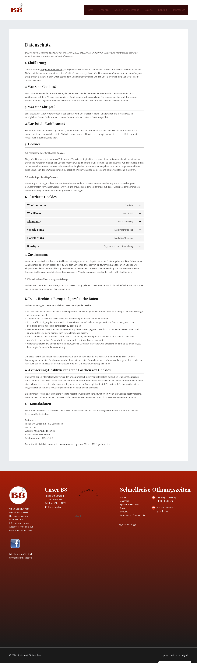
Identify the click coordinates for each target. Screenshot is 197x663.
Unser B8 (107, 9)
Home (93, 9)
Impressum (179, 9)
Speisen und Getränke (129, 9)
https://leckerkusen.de (51, 69)
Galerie (150, 9)
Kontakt (163, 9)
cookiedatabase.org (67, 444)
